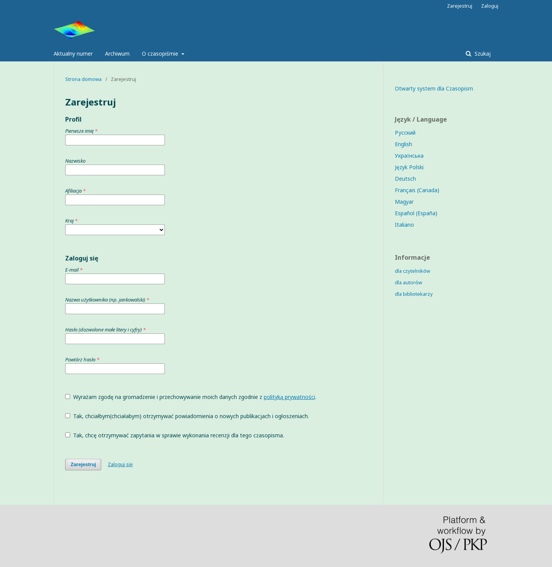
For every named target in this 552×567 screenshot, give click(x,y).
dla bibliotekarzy (414, 293)
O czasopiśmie (161, 53)
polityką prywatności (289, 397)
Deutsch (405, 178)
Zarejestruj (459, 5)
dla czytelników (412, 270)
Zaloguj (489, 5)
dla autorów (408, 282)
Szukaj (482, 53)
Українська (409, 155)
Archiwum (117, 53)
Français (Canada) (417, 190)
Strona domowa (83, 79)
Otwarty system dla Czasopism (434, 88)
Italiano (404, 224)
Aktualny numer (73, 53)
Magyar (404, 201)
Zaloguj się (120, 464)
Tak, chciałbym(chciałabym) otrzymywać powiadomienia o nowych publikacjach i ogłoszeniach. (187, 416)
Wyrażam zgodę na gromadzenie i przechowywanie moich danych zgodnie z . (190, 397)
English (403, 144)
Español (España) (416, 213)
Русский (405, 132)
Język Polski (409, 167)
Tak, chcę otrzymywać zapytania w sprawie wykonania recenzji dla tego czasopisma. (174, 435)
